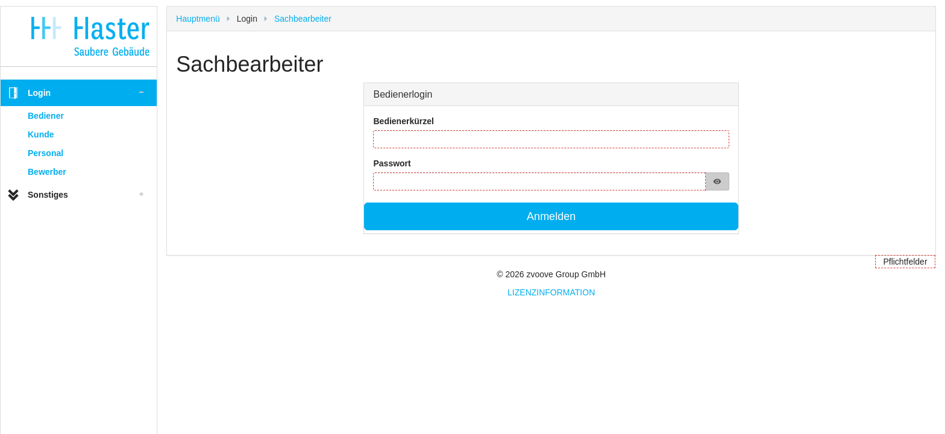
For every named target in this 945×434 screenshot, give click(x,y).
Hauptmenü (197, 19)
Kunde (41, 134)
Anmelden (551, 216)
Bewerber (47, 172)
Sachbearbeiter (302, 19)
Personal (45, 153)
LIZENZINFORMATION (551, 292)
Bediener (46, 116)
